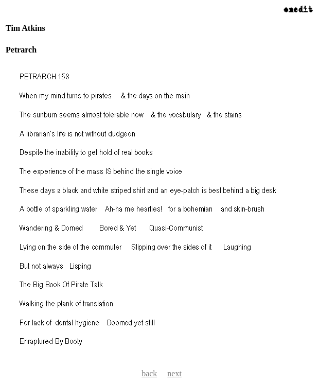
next (174, 373)
